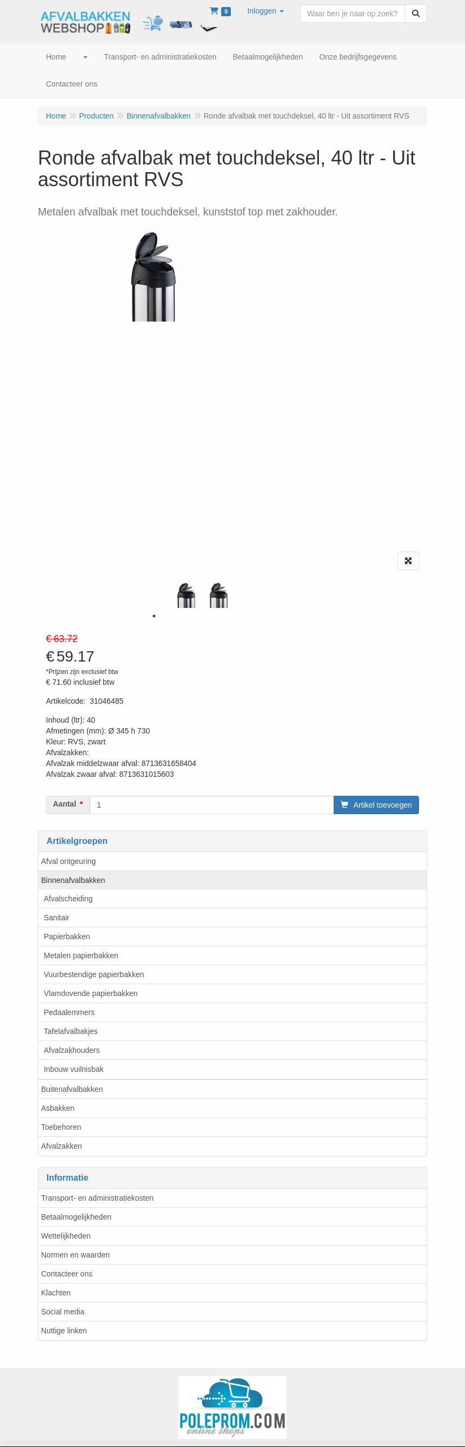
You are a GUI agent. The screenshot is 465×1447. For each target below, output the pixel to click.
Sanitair (56, 917)
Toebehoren (61, 1127)
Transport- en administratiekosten (97, 1198)
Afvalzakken (61, 1146)
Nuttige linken (64, 1330)
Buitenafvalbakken (72, 1089)
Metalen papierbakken (81, 955)
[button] (265, 11)
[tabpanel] (186, 594)
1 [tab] (154, 616)
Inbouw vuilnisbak (74, 1069)
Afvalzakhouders (72, 1050)
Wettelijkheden (66, 1236)
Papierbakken (67, 936)
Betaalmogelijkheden (76, 1217)
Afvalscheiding (68, 898)
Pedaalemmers (69, 1012)
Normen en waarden (75, 1254)
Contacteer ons (66, 1273)
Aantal (64, 804)
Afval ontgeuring (68, 861)
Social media (62, 1311)
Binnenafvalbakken (73, 880)
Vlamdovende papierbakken (91, 993)
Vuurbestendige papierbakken (94, 974)
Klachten (55, 1292)
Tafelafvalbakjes (71, 1031)
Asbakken (57, 1108)
